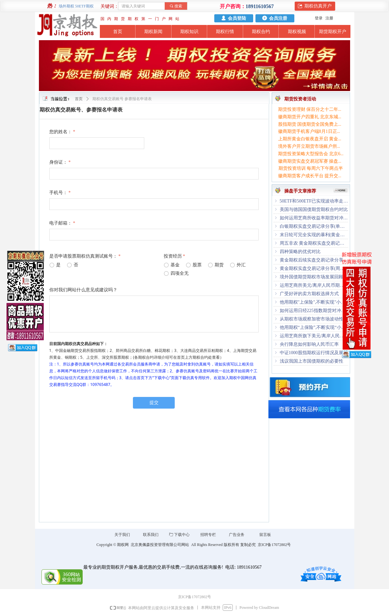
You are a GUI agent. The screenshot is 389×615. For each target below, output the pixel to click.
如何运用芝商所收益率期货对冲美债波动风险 (314, 217)
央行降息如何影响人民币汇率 (309, 344)
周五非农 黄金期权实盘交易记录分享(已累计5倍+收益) (314, 243)
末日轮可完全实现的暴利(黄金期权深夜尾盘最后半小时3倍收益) (314, 234)
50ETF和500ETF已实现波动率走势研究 (314, 201)
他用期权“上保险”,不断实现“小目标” (314, 327)
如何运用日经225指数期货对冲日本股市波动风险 (314, 310)
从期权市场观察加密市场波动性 (311, 319)
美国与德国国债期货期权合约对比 (314, 209)
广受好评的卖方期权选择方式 (309, 293)
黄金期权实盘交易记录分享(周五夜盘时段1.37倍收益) (314, 268)
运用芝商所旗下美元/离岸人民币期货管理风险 (314, 335)
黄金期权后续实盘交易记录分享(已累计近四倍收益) (314, 260)
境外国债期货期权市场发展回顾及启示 (314, 276)
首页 (79, 99)
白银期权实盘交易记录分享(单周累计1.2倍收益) (314, 226)
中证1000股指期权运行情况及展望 (314, 352)
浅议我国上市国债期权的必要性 (311, 361)
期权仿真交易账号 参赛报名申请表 (122, 99)
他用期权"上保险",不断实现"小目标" (314, 302)
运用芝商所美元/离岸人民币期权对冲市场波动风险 (314, 285)
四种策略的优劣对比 (300, 251)
